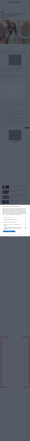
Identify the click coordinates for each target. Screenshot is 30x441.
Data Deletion (10, 234)
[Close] (28, 206)
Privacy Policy (20, 234)
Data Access (15, 234)
